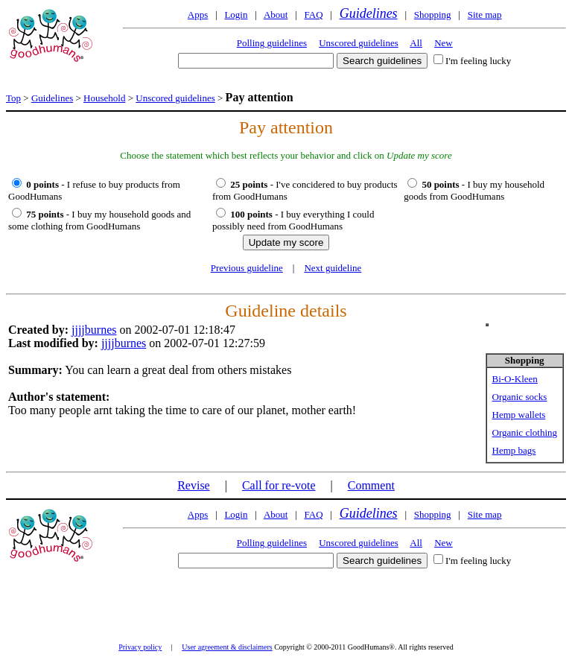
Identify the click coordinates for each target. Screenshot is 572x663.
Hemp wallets (519, 414)
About (276, 14)
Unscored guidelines (358, 42)
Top (13, 98)
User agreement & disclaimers (227, 647)
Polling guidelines (272, 42)
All (416, 42)
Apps (198, 14)
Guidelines (369, 13)
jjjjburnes (94, 329)
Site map (485, 14)
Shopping (432, 14)
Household (104, 98)
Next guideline (332, 267)
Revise (193, 485)
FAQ (313, 14)
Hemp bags (514, 450)
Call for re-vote (279, 485)
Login (235, 14)
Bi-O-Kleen (515, 378)
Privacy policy (140, 647)
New (443, 42)
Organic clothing (525, 432)
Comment (371, 485)
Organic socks (519, 396)
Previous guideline (247, 267)
